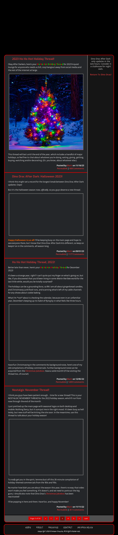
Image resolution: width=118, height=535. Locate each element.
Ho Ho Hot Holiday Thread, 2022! (33, 262)
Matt (69, 165)
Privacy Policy (85, 527)
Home (28, 527)
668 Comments (76, 168)
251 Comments (76, 509)
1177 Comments (76, 254)
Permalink (62, 168)
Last (86, 518)
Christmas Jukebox (34, 370)
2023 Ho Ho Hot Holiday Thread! (33, 59)
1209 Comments (76, 382)
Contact (67, 527)
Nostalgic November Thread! (30, 390)
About (39, 527)
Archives (53, 527)
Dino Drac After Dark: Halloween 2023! (37, 176)
